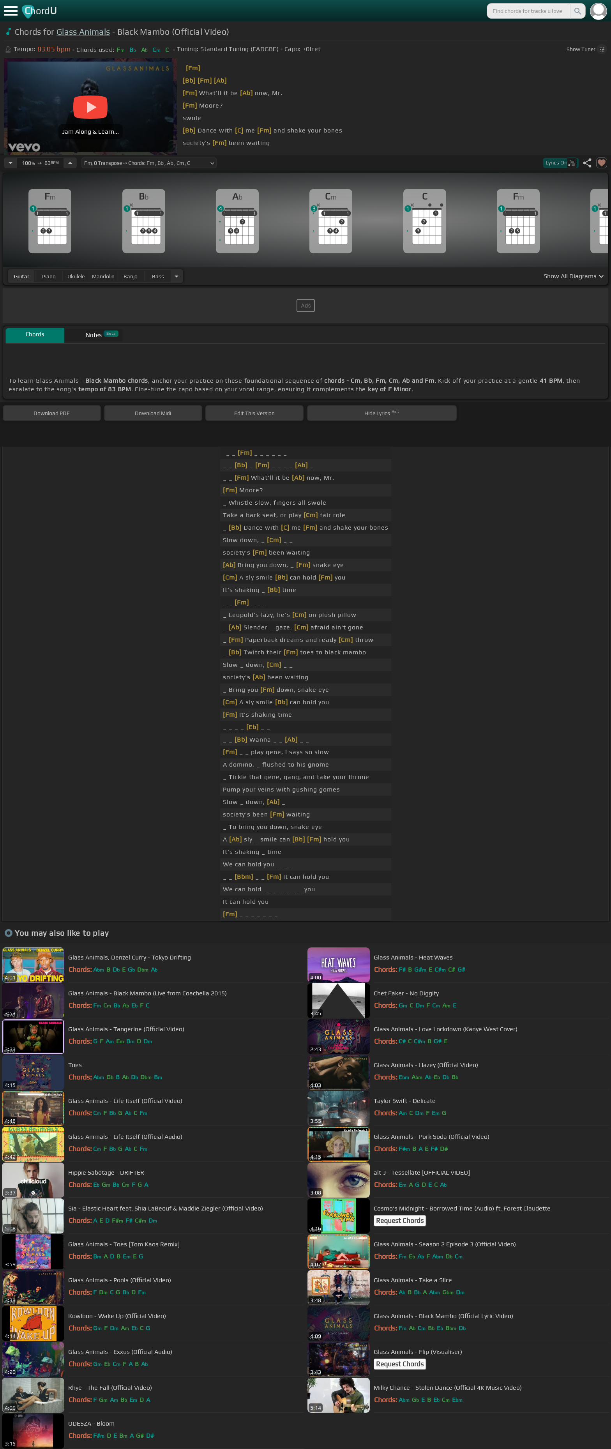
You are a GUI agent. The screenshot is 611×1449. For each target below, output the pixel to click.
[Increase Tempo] (70, 162)
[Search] (577, 11)
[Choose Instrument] (176, 276)
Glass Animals (83, 32)
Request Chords (400, 1221)
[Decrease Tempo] (10, 162)
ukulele (76, 276)
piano (49, 276)
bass (158, 276)
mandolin (103, 276)
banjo (131, 276)
